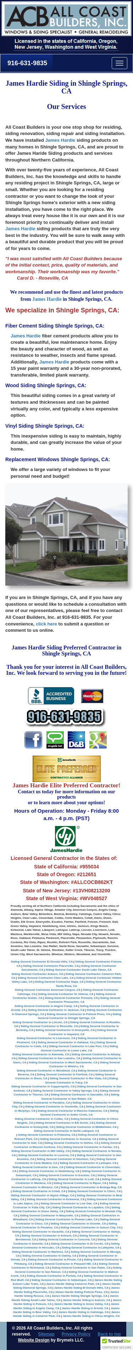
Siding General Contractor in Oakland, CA (66, 1042)
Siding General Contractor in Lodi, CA (73, 1179)
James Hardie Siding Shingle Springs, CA (79, 1295)
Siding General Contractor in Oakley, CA (49, 1255)
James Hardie (60, 140)
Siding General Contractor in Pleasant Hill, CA (65, 1263)
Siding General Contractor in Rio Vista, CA (78, 1078)
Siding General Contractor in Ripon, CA (80, 1183)
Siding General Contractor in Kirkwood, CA (55, 1199)
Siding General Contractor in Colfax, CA (41, 1118)
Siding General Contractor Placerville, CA (51, 965)
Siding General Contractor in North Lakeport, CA (66, 1130)
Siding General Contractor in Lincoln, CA (39, 1022)
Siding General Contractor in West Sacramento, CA (63, 1062)
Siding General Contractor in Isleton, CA (71, 1142)
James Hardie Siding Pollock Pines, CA (81, 1292)
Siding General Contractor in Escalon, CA (67, 1175)
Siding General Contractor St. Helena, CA (65, 994)
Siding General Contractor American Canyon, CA (48, 989)
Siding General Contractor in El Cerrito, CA (80, 1243)
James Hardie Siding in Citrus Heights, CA (91, 1316)
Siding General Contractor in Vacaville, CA (40, 1231)
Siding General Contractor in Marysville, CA (49, 1215)
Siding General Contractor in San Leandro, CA (49, 1058)
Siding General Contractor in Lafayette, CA (91, 1247)
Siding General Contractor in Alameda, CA (40, 1054)
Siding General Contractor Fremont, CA (71, 998)
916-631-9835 (26, 63)
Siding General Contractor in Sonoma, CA (68, 1139)
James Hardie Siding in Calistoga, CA (84, 1312)
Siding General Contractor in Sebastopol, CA (62, 1280)
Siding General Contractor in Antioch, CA (49, 1235)
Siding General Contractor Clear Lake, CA (46, 977)
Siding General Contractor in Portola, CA (54, 1275)
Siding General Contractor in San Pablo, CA (81, 1267)
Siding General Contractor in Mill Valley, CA (40, 1151)
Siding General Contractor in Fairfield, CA (65, 1074)
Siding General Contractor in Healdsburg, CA (49, 1171)
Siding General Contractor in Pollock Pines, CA (78, 1014)
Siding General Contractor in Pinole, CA (54, 1259)
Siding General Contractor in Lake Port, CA (78, 1046)
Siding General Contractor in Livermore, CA (46, 1038)
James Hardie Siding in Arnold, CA (85, 1308)
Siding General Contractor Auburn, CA (37, 974)
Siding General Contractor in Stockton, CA (65, 1159)
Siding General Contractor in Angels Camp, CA (46, 1006)
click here (46, 624)
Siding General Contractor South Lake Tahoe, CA (79, 969)
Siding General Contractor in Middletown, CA (86, 1127)
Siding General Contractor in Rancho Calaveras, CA (72, 1110)
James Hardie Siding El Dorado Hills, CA (81, 1287)
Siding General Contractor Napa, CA (59, 981)
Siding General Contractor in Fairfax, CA (90, 1147)
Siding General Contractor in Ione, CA (37, 1167)
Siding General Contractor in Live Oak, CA (68, 1203)
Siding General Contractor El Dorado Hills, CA (42, 961)
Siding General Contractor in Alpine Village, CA (42, 1195)
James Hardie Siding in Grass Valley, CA (81, 1304)
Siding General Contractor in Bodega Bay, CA (90, 1187)
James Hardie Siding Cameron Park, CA (73, 1283)
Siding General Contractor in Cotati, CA (39, 1191)
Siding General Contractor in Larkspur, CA (88, 1163)
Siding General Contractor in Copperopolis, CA (42, 1086)
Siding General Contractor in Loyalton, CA (80, 1207)
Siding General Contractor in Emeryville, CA (65, 1030)
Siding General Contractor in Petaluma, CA (47, 1134)
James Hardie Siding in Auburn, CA (86, 1300)
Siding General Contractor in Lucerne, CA (46, 1155)
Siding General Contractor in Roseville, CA (49, 1026)
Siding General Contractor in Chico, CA (94, 1191)
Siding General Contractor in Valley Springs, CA (65, 1090)
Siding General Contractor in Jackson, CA (56, 1010)
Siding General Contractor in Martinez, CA (40, 1251)
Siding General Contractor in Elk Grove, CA (64, 1122)
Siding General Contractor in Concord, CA (66, 1239)
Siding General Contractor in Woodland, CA (46, 1070)
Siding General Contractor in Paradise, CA (41, 1102)
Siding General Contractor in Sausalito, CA (79, 1094)
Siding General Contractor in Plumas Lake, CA (66, 1219)
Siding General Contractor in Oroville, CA (78, 1223)
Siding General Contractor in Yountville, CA (54, 1106)
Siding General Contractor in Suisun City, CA (90, 1227)
